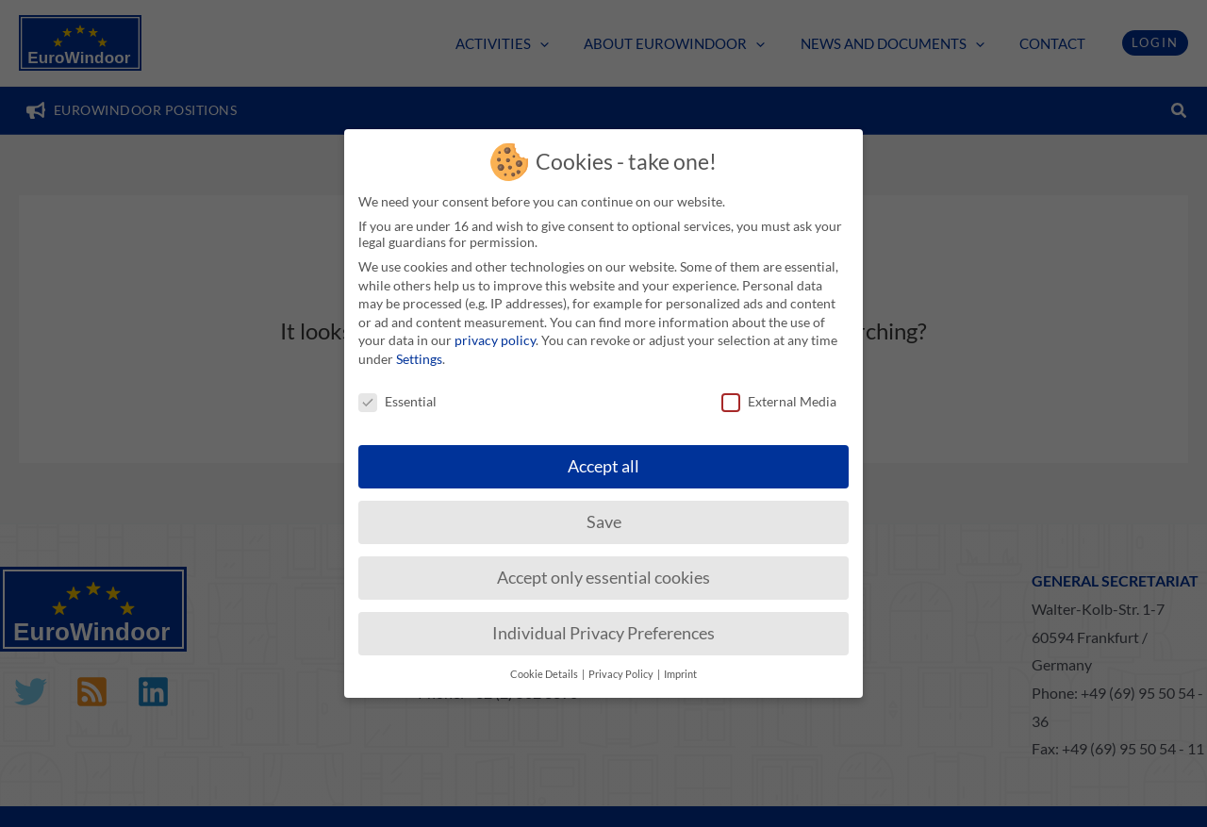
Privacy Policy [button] (621, 664)
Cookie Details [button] (545, 664)
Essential (397, 392)
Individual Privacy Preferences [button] (603, 624)
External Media (778, 392)
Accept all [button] (603, 457)
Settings (419, 349)
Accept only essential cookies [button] (603, 568)
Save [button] (604, 512)
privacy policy (495, 331)
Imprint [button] (680, 664)
